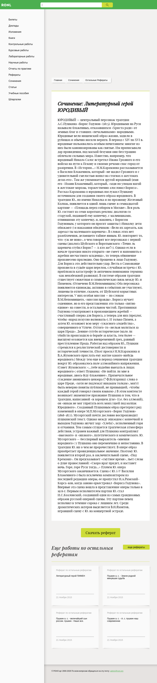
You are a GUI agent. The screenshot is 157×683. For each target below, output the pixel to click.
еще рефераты (136, 547)
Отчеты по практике (20, 68)
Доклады (14, 25)
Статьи (13, 87)
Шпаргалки (15, 99)
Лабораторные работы (21, 56)
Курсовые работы (19, 50)
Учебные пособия (19, 93)
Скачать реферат (101, 532)
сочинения (73, 80)
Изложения (15, 32)
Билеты (13, 19)
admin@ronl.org (116, 671)
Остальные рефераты (96, 80)
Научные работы (18, 62)
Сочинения (15, 81)
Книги (12, 38)
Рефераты (14, 75)
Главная (58, 80)
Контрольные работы (21, 44)
